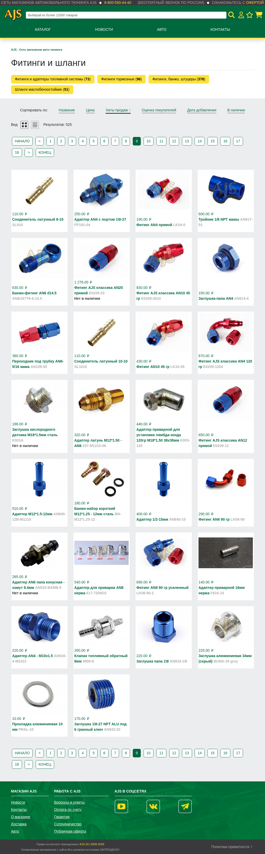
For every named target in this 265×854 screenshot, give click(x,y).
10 (148, 141)
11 (161, 141)
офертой (255, 3)
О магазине (20, 817)
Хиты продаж (118, 110)
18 (17, 152)
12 (174, 141)
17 (238, 141)
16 (225, 141)
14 (200, 141)
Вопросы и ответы (69, 802)
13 (187, 141)
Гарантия (62, 817)
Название (67, 110)
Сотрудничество (67, 824)
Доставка (19, 824)
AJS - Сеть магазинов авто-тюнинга (36, 49)
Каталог (43, 29)
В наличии (236, 110)
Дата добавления (201, 110)
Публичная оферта (70, 831)
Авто (161, 29)
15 (212, 141)
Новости (104, 29)
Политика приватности (230, 847)
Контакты (220, 29)
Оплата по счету (68, 809)
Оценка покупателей (159, 110)
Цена (90, 110)
